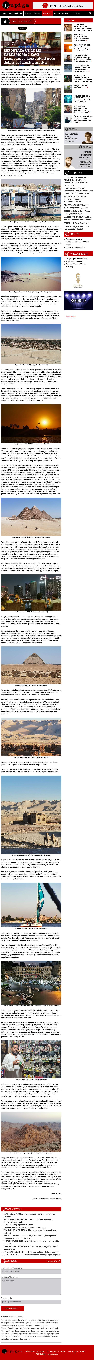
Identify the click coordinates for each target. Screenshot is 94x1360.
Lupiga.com (71, 316)
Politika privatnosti (76, 1351)
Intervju (57, 13)
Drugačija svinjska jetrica (75, 247)
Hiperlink (28, 13)
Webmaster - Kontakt (34, 1351)
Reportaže (47, 13)
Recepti (72, 234)
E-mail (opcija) (31, 1300)
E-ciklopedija (76, 254)
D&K (10, 13)
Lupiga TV (18, 13)
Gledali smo (76, 13)
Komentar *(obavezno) (31, 1285)
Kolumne (37, 13)
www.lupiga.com (52, 1354)
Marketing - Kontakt (56, 1351)
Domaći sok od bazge (74, 239)
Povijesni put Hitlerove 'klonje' (77, 259)
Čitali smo (66, 13)
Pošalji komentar (12, 1308)
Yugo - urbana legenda (75, 261)
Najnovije (70, 20)
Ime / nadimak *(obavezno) (31, 1270)
